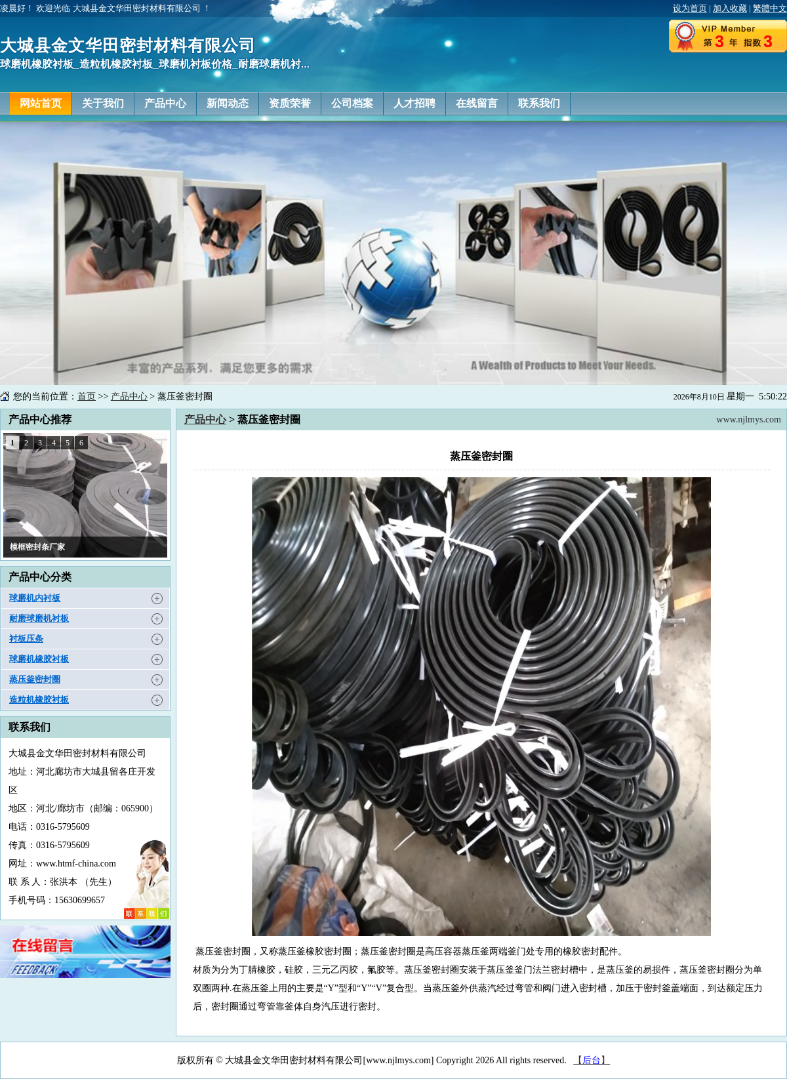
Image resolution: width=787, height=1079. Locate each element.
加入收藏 (730, 8)
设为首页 (690, 8)
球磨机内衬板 (34, 598)
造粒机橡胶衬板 (39, 699)
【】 (591, 1060)
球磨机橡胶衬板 (39, 659)
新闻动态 (228, 103)
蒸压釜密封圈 (34, 679)
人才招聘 (414, 103)
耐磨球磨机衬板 (39, 618)
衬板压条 (26, 638)
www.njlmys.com (748, 419)
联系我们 (539, 103)
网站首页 (41, 103)
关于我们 (103, 103)
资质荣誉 (290, 103)
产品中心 (165, 103)
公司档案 (352, 103)
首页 (86, 396)
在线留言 (477, 103)
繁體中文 (770, 8)
